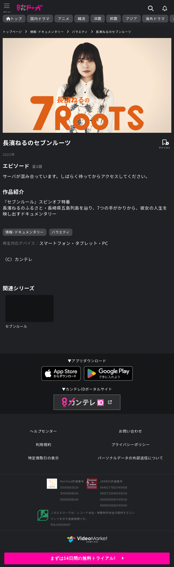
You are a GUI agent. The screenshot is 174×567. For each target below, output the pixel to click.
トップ (14, 18)
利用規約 (43, 444)
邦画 (113, 18)
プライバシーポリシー (130, 444)
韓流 (82, 18)
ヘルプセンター (43, 431)
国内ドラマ (40, 18)
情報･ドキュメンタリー (24, 232)
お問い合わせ (130, 431)
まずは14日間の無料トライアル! (87, 558)
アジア (131, 18)
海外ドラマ (155, 18)
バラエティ (61, 232)
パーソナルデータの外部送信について (130, 457)
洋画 (98, 18)
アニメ (63, 18)
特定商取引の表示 (43, 457)
